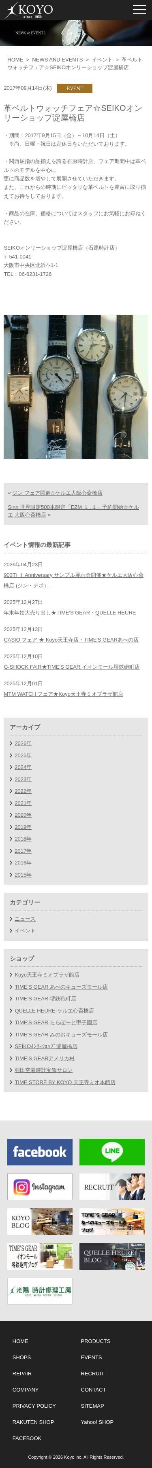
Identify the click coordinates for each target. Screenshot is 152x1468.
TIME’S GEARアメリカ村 (45, 1058)
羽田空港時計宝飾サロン (44, 1070)
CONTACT (93, 1390)
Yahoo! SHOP (97, 1422)
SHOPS (22, 1357)
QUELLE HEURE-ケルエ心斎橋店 (54, 1011)
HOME (15, 60)
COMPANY (26, 1390)
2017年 (23, 851)
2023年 (23, 779)
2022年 (23, 791)
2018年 (23, 839)
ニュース (25, 919)
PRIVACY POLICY (34, 1406)
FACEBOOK (27, 1438)
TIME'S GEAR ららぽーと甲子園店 (56, 1022)
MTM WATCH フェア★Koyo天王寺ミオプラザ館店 (63, 694)
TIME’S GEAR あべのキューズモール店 (61, 987)
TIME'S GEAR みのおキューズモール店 (61, 1035)
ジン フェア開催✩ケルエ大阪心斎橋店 (57, 493)
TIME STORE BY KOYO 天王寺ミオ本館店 (65, 1082)
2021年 (23, 803)
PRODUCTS (96, 1341)
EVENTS (91, 1357)
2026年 (23, 743)
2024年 (23, 767)
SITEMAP (92, 1406)
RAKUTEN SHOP (33, 1422)
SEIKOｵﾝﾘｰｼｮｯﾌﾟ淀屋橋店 (46, 1046)
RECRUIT (93, 1374)
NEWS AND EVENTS (57, 60)
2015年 (23, 875)
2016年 (23, 863)
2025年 (23, 755)
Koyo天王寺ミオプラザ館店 (47, 975)
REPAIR (22, 1374)
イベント (102, 60)
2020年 (23, 815)
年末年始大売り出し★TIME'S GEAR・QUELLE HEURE (70, 613)
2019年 (23, 827)
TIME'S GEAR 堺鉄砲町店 (45, 999)
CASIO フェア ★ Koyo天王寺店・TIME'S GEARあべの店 (71, 640)
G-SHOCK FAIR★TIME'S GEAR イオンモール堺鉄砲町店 (71, 667)
